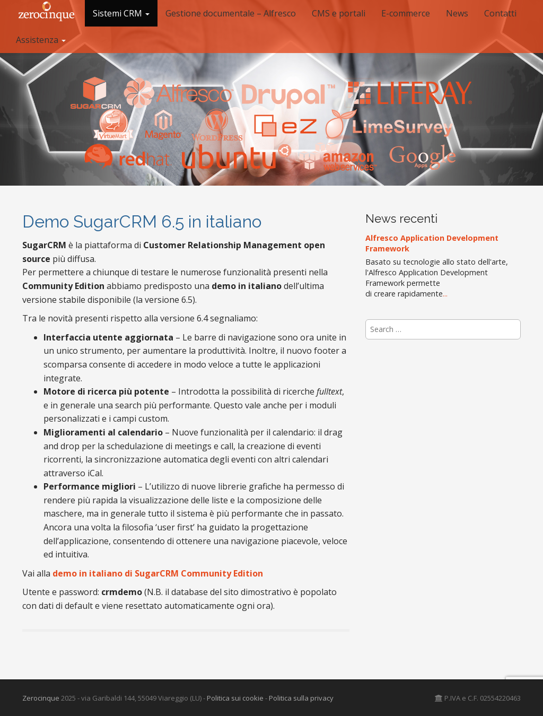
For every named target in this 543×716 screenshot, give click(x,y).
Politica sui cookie (235, 698)
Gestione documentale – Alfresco (230, 13)
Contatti (500, 13)
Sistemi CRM (121, 13)
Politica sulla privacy (301, 698)
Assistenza (41, 40)
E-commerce (405, 13)
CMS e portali (338, 13)
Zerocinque (40, 698)
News (457, 13)
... (445, 294)
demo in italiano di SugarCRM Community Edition (157, 573)
